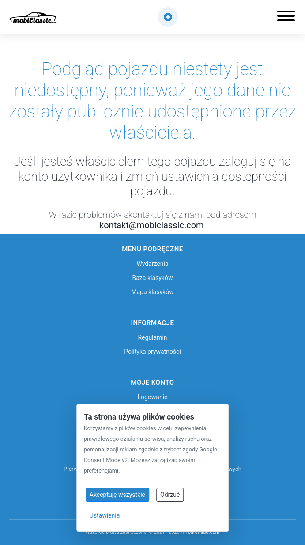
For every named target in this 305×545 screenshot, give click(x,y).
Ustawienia (105, 515)
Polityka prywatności (152, 351)
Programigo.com (201, 532)
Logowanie (152, 397)
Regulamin (152, 337)
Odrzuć (170, 494)
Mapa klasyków (152, 291)
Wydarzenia (152, 263)
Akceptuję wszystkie (117, 494)
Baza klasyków (152, 277)
